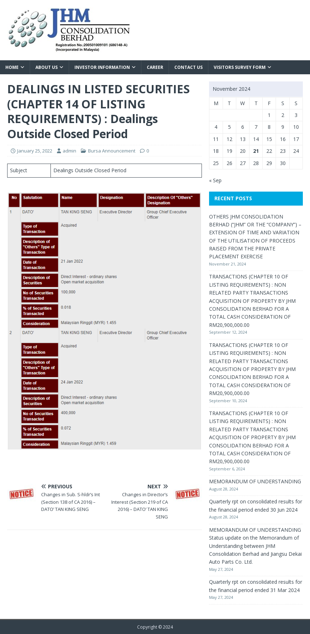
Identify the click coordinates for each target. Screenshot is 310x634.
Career (155, 67)
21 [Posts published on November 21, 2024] (256, 150)
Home (12, 67)
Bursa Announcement (111, 150)
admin (69, 150)
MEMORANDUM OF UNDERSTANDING (255, 481)
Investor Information (102, 67)
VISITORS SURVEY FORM (240, 67)
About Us (46, 67)
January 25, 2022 (34, 150)
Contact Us (188, 67)
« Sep (215, 180)
